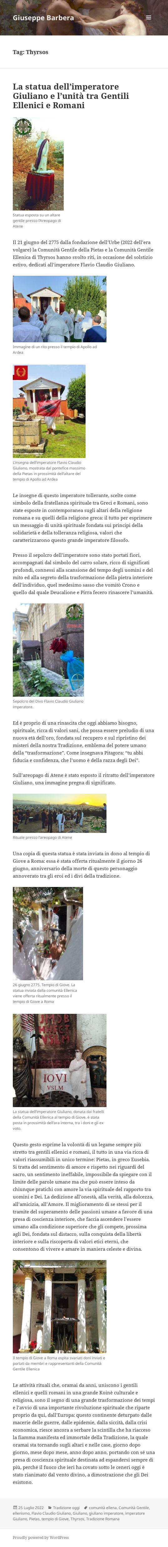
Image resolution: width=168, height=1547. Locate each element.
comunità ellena (103, 1507)
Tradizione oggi (66, 1507)
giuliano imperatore (106, 1513)
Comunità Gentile (134, 1507)
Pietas (34, 1519)
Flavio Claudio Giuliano (51, 1513)
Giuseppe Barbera (43, 17)
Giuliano (80, 1513)
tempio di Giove (55, 1519)
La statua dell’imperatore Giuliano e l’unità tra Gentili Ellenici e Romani (71, 96)
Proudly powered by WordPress (41, 1537)
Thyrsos (77, 1519)
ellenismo (21, 1513)
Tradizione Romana (103, 1519)
